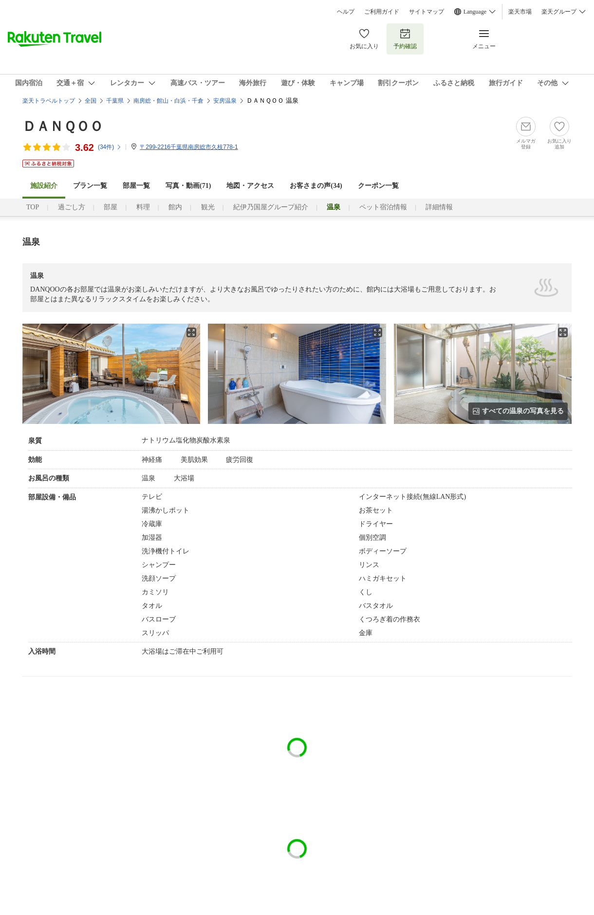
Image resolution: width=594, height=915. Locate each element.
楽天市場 (520, 11)
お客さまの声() (316, 185)
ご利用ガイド (381, 11)
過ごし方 (71, 207)
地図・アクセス (250, 185)
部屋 (110, 207)
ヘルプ (345, 11)
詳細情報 (439, 207)
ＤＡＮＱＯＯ (62, 126)
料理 (143, 207)
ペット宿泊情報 (383, 207)
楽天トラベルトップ (48, 100)
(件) (110, 147)
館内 (175, 207)
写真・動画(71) (188, 185)
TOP (32, 207)
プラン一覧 (90, 185)
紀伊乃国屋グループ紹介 (270, 207)
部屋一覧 (136, 185)
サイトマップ (426, 11)
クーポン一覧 (378, 185)
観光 (208, 207)
